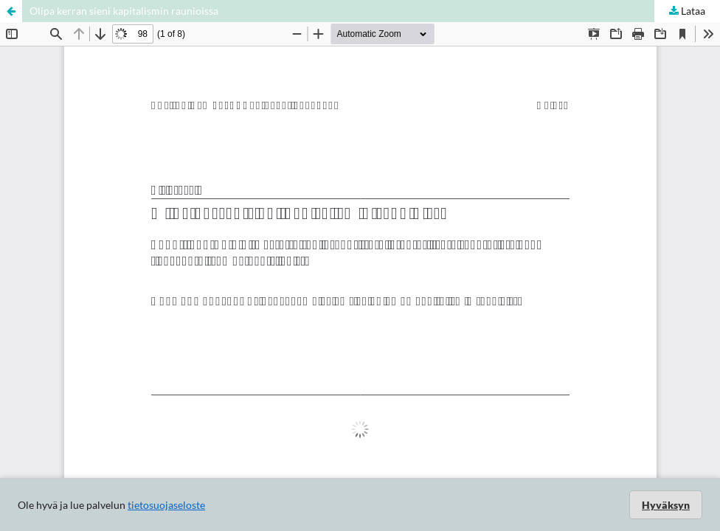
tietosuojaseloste (166, 505)
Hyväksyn (666, 505)
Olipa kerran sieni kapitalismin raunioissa (124, 10)
